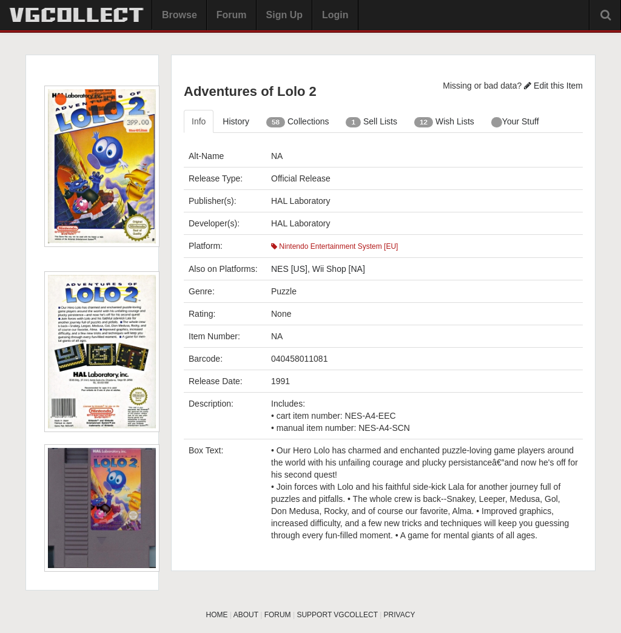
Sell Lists (371, 122)
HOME (217, 615)
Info (199, 121)
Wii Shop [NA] (338, 269)
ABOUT (245, 615)
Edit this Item (553, 85)
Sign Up (284, 15)
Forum (232, 15)
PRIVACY (399, 615)
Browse (179, 15)
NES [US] (289, 269)
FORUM (277, 615)
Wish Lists (444, 122)
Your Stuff (515, 122)
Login (335, 15)
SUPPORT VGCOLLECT (337, 615)
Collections (297, 122)
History (236, 121)
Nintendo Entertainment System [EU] (334, 246)
